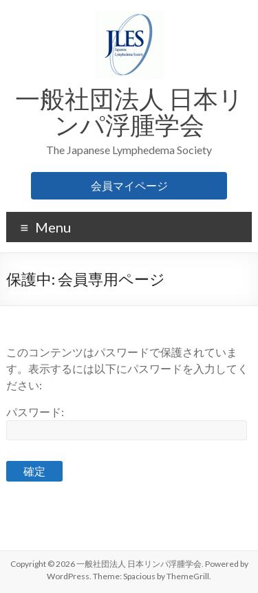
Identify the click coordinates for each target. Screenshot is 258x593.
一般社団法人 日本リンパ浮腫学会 (129, 111)
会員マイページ (129, 185)
